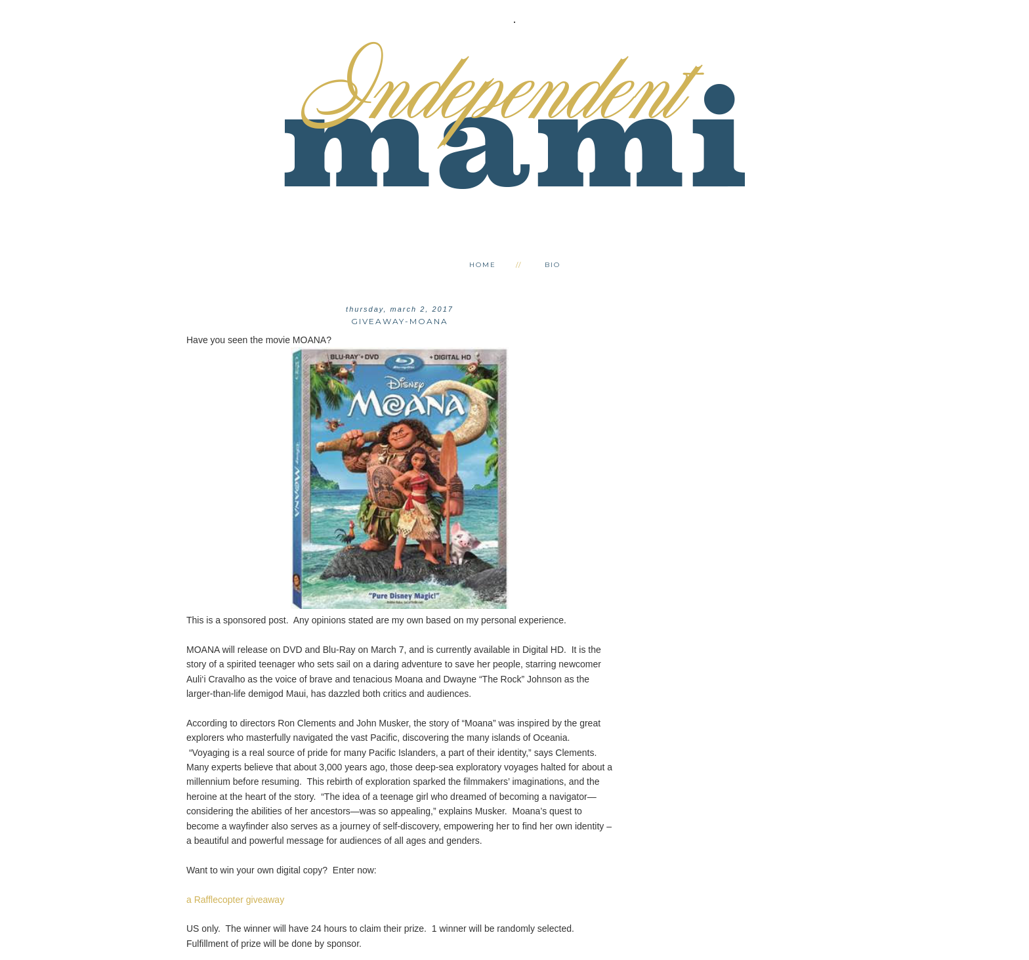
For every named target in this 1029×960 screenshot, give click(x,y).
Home (482, 265)
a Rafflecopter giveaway (235, 899)
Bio (552, 265)
